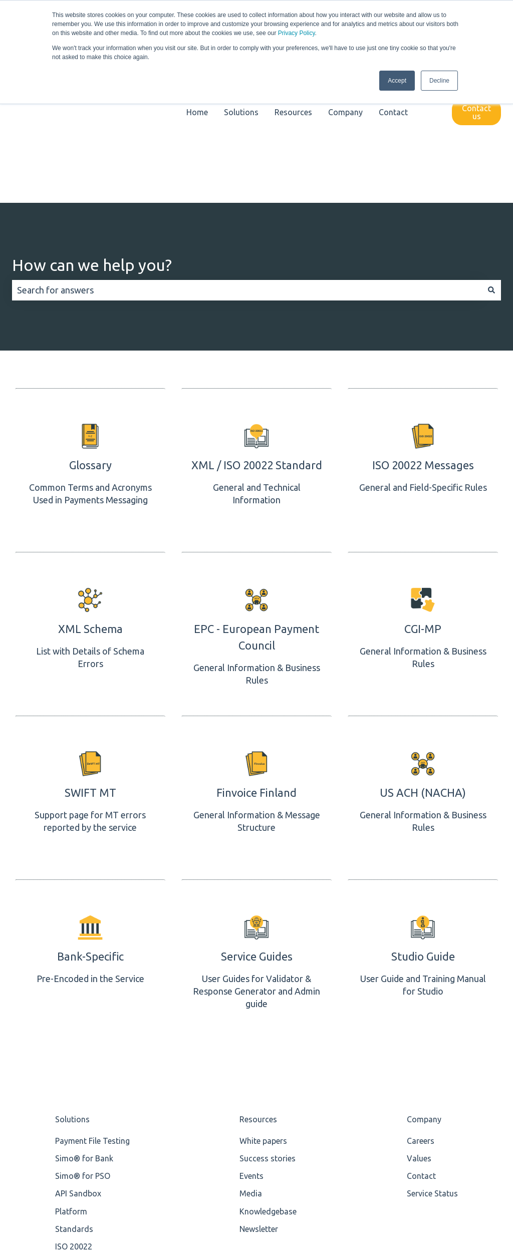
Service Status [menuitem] (432, 1071)
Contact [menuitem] (421, 1054)
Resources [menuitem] (258, 997)
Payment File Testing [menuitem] (92, 1018)
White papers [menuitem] (263, 1018)
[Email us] (493, 1190)
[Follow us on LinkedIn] (471, 1190)
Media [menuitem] (250, 1071)
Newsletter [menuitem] (258, 1106)
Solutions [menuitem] (72, 997)
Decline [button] (439, 80)
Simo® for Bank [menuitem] (84, 1036)
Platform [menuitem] (71, 1089)
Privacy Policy (296, 33)
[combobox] (247, 168)
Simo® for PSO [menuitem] (82, 1054)
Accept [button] (397, 80)
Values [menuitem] (419, 1036)
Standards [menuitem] (74, 1106)
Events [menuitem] (251, 1054)
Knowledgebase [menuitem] (268, 1089)
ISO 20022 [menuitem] (73, 1124)
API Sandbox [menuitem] (78, 1071)
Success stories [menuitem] (267, 1036)
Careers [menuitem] (420, 1018)
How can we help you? (92, 143)
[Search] (491, 168)
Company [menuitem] (424, 997)
